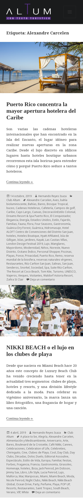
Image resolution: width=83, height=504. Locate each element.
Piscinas (66, 252)
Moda (70, 476)
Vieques (23, 275)
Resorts (11, 488)
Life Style (33, 472)
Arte (65, 440)
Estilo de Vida (31, 460)
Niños (44, 248)
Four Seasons (43, 224)
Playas (10, 256)
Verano (10, 492)
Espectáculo (14, 460)
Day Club (63, 452)
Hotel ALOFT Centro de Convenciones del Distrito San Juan (39, 230)
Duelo (39, 456)
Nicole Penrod (15, 480)
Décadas (20, 456)
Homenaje (12, 468)
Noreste (55, 248)
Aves (56, 200)
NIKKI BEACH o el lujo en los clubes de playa (40, 350)
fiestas (67, 460)
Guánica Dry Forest (18, 228)
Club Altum (13, 200)
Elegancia (12, 220)
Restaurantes (14, 263)
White (25, 492)
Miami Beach (57, 476)
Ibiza (34, 468)
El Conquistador (60, 216)
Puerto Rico (47, 256)
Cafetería (47, 208)
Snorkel (25, 267)
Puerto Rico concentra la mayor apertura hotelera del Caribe (41, 111)
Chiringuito (13, 452)
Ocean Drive (24, 484)
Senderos (12, 267)
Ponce (20, 256)
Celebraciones (15, 448)
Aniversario (54, 440)
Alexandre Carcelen (39, 200)
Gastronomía (62, 224)
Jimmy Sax (12, 472)
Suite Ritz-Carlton (61, 267)
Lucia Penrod (49, 472)
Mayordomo (14, 248)
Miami (44, 476)
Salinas (56, 263)
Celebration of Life (37, 448)
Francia (35, 464)
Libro (23, 472)
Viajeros (11, 275)
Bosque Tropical (57, 204)
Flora (30, 224)
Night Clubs (33, 480)
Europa (45, 460)
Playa (56, 484)
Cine (24, 452)
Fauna (22, 224)
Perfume (46, 484)
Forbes (10, 464)
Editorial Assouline (56, 456)
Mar (21, 476)
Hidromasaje (52, 228)
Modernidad (32, 248)
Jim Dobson (62, 468)
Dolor (31, 456)
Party (36, 484)
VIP (18, 492)
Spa (46, 267)
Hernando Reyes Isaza (52, 196)
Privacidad (31, 256)
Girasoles (65, 464)
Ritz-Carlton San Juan (37, 263)
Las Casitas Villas (56, 240)
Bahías (32, 204)
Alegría (42, 436)
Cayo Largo (23, 212)
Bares (41, 204)
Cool (53, 452)
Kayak (40, 240)
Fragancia (23, 464)
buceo (10, 208)
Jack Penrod (46, 468)
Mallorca (11, 476)
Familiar (56, 460)
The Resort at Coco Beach (22, 271)
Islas (20, 240)
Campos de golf (64, 208)
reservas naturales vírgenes (54, 259)
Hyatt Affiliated (50, 236)
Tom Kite (46, 271)
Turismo (58, 271)
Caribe (10, 212)
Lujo (47, 244)
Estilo (55, 220)
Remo (59, 256)
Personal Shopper (48, 252)
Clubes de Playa (39, 452)
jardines (30, 240)
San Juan (67, 263)
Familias (11, 224)
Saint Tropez (44, 488)
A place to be (28, 436)
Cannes (67, 444)
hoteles (11, 236)
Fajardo (65, 220)
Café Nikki (55, 444)
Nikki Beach (49, 480)
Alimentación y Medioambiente (26, 440)
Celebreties (58, 448)
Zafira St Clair (14, 279)
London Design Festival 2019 (24, 244)
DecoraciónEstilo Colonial (59, 212)
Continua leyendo (18, 182)
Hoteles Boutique (28, 236)
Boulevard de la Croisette (31, 444)
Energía (24, 220)
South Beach (61, 488)
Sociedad (37, 267)
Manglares (58, 244)
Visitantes (36, 275)
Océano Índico (26, 252)
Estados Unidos (41, 220)
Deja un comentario (42, 279)
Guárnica (37, 228)
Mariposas (32, 476)
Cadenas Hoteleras (28, 208)
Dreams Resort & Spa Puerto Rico (27, 216)
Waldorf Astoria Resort (58, 275)
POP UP (65, 484)
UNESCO (70, 271)
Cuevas (36, 212)
